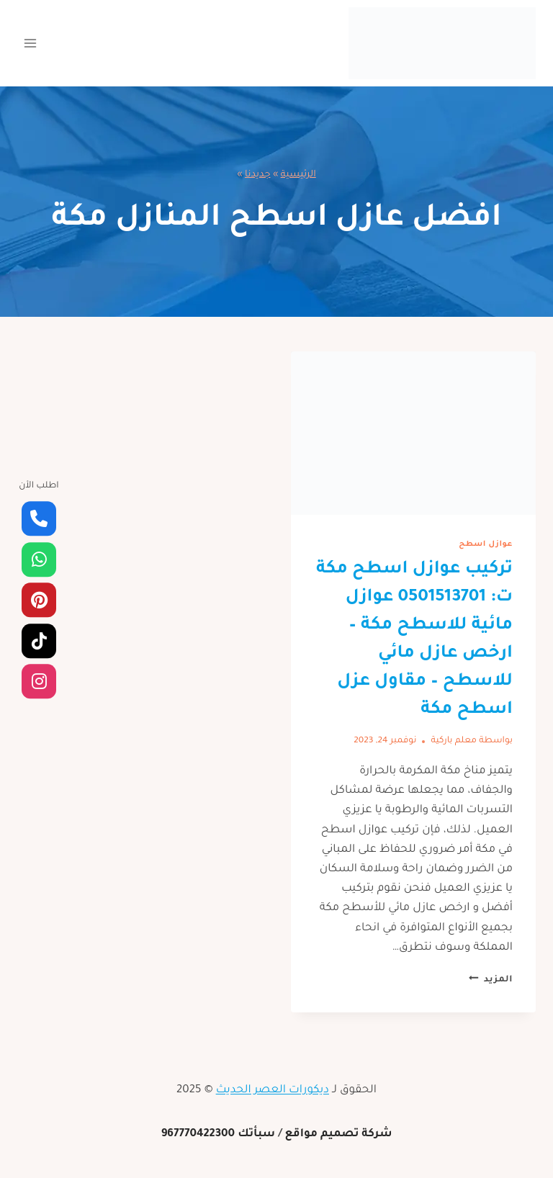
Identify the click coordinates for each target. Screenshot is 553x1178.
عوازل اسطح (486, 544)
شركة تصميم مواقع (338, 1134)
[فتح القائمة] (30, 43)
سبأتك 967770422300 (218, 1134)
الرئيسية (298, 175)
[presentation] (413, 433)
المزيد (491, 980)
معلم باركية (454, 741)
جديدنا (258, 175)
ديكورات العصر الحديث (272, 1090)
